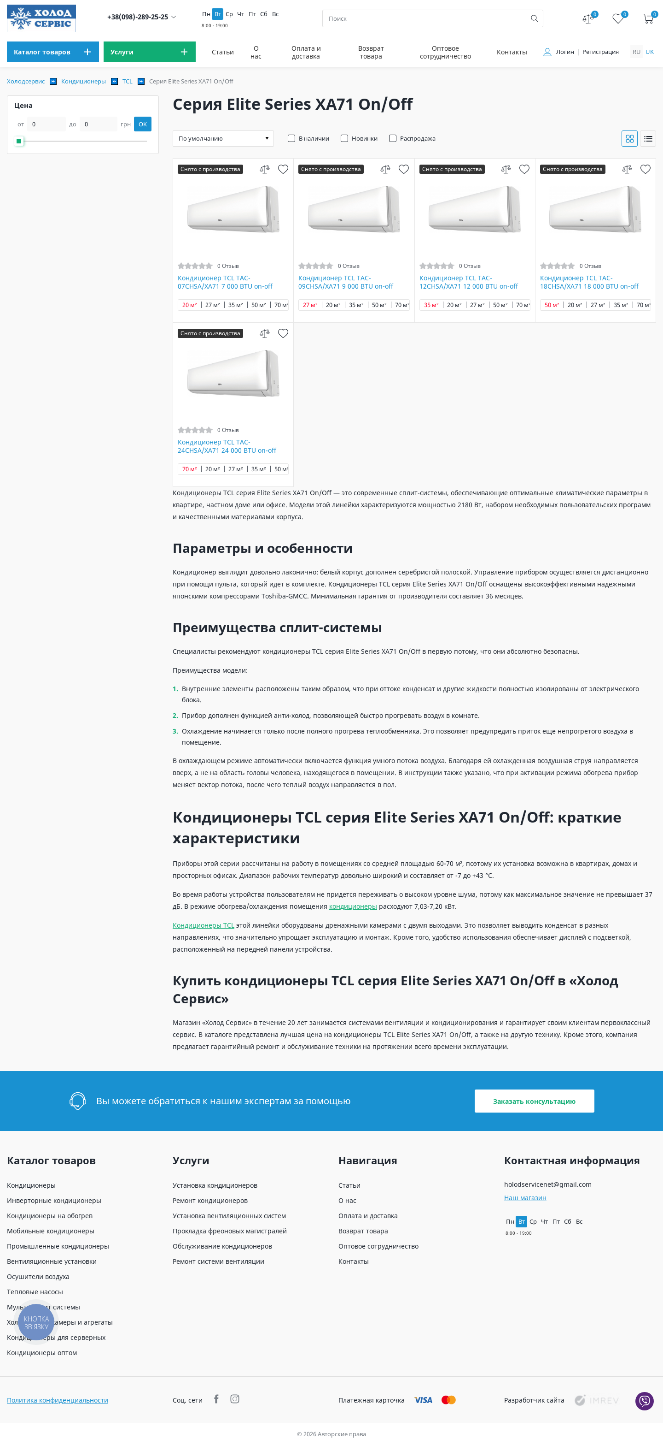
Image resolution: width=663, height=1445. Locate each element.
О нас (256, 52)
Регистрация (600, 51)
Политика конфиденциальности (57, 1400)
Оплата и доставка (306, 52)
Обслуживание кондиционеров (222, 1246)
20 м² (189, 305)
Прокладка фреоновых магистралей (230, 1230)
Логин (565, 51)
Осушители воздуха (38, 1276)
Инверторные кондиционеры (54, 1200)
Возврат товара (371, 52)
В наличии (314, 138)
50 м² (258, 305)
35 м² (235, 305)
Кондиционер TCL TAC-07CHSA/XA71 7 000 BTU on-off (225, 282)
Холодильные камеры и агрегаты (60, 1322)
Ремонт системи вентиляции (218, 1261)
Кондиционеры (83, 81)
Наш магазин (525, 1197)
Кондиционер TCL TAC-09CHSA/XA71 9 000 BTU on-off (345, 282)
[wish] (283, 169)
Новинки (365, 138)
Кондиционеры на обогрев (50, 1215)
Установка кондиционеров (215, 1185)
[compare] (264, 169)
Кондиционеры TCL (203, 925)
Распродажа (418, 138)
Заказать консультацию (534, 1101)
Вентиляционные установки (52, 1261)
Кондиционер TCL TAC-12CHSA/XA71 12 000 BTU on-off (468, 282)
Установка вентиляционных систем (229, 1215)
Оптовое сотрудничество (445, 52)
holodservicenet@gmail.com (548, 1184)
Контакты (512, 52)
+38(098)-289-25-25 (137, 16)
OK (143, 124)
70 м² (281, 305)
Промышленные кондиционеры (58, 1246)
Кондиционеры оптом (42, 1352)
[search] (534, 18)
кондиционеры (353, 906)
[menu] (53, 51)
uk (650, 51)
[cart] (648, 19)
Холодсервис (26, 81)
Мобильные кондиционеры (50, 1230)
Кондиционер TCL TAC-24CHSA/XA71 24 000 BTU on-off (227, 446)
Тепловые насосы (35, 1291)
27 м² (212, 305)
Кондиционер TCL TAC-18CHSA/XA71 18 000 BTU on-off (589, 282)
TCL (127, 81)
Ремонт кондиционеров (210, 1200)
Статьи (223, 52)
